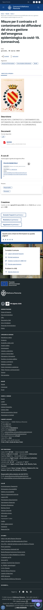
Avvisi (12, 14)
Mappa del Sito (5, 529)
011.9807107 (7, 424)
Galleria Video (5, 410)
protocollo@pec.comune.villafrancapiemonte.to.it (18, 432)
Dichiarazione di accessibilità (9, 489)
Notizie (3, 384)
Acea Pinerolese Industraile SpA (10, 549)
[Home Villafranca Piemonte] (20, 7)
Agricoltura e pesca (6, 337)
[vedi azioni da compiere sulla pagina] (14, 56)
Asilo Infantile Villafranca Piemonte (11, 579)
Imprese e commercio (7, 362)
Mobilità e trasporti (6, 364)
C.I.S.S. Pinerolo (5, 568)
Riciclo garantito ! (6, 547)
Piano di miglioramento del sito (9, 494)
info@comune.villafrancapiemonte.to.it (15, 434)
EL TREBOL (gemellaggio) (8, 565)
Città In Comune (20, 601)
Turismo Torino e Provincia (8, 571)
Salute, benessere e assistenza (9, 367)
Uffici (2, 317)
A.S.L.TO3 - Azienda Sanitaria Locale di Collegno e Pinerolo (17, 544)
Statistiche (4, 527)
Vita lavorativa (5, 375)
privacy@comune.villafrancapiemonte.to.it (16, 476)
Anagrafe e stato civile (7, 343)
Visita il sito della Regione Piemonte (11, 539)
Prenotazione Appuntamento (9, 500)
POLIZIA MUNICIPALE (10, 163)
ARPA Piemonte (5, 576)
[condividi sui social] (5, 56)
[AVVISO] (4, 142)
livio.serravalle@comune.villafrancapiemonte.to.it (15, 175)
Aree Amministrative (7, 315)
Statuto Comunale (6, 510)
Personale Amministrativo (8, 326)
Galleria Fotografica (6, 407)
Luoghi (3, 402)
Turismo (3, 372)
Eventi (3, 399)
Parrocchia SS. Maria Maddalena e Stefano (13, 555)
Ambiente (4, 340)
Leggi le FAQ (4, 497)
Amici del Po (4, 560)
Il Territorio (4, 404)
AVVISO (9, 142)
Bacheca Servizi (5, 508)
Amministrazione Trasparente (9, 486)
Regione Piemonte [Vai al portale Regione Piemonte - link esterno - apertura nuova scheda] (6, 2)
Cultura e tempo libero (7, 354)
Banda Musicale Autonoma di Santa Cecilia (13, 552)
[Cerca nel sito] (38, 7)
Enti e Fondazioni (6, 323)
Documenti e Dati (6, 320)
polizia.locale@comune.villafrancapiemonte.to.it (15, 173)
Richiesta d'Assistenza (7, 505)
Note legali (4, 516)
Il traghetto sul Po (6, 557)
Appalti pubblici (5, 346)
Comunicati (4, 387)
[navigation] (3, 7)
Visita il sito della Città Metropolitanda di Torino (14, 541)
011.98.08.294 (13, 169)
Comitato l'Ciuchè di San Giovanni (10, 563)
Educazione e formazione (8, 356)
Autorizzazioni (5, 348)
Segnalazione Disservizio (8, 502)
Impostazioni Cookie (6, 519)
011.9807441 (7, 426)
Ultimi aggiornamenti (7, 524)
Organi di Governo (6, 312)
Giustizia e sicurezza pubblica (9, 359)
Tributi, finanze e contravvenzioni (10, 370)
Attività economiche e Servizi (9, 412)
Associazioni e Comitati (7, 415)
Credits (3, 521)
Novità (7, 14)
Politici (3, 328)
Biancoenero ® (10, 606)
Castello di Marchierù (7, 573)
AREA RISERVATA (20, 608)
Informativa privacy (6, 513)
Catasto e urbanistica (7, 351)
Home (2, 14)
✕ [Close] (40, 600)
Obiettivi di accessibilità (7, 492)
